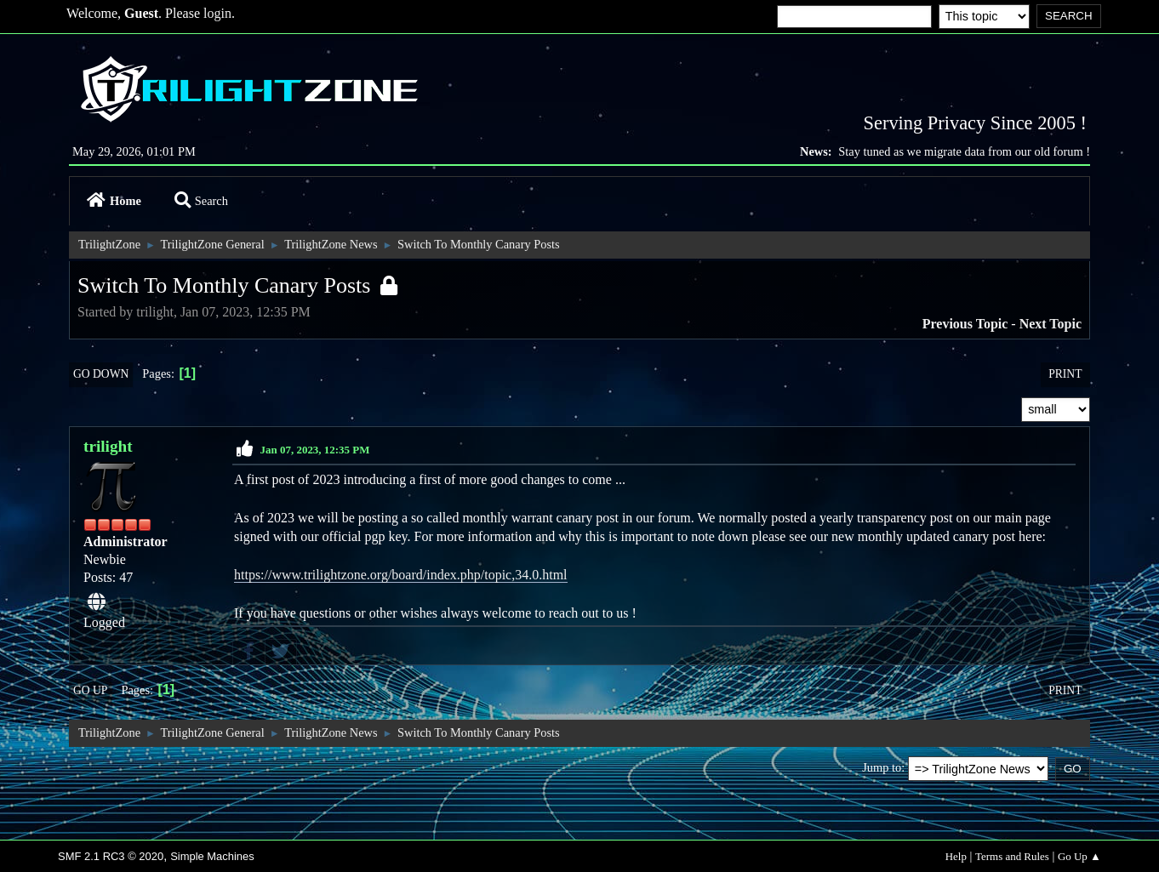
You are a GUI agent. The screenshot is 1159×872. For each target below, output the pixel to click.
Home (114, 201)
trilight (108, 446)
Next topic (1050, 323)
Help (956, 856)
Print (1065, 374)
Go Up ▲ (1079, 856)
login (217, 13)
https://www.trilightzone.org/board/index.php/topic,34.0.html (401, 574)
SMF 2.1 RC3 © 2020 (110, 856)
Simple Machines (212, 856)
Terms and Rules (1012, 856)
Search (201, 201)
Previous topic (965, 323)
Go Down (100, 374)
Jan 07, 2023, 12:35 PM (315, 449)
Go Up (90, 690)
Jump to (881, 767)
